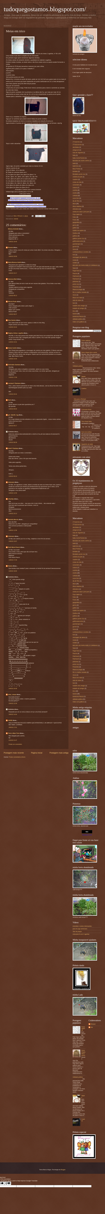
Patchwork (76, 279)
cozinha (75, 190)
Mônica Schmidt (13, 229)
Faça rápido (76, 214)
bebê (74, 163)
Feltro (74, 217)
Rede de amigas (78, 289)
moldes (75, 262)
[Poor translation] (7, 1183)
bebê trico (76, 166)
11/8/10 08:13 (13, 295)
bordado (75, 171)
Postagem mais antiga (59, 753)
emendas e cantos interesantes (82, 926)
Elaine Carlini (12, 348)
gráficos (75, 236)
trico (74, 311)
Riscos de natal (77, 297)
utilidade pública (77, 319)
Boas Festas (76, 169)
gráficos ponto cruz (78, 238)
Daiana (10, 566)
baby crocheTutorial (79, 158)
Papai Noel (76, 270)
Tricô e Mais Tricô (14, 733)
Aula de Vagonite (78, 152)
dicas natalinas (77, 206)
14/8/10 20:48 (13, 688)
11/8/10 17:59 (13, 377)
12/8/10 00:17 (13, 425)
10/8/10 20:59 (13, 256)
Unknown (11, 482)
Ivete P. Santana (13, 448)
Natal (74, 268)
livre (74, 254)
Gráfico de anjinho (78, 230)
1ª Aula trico (76, 142)
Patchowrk (76, 276)
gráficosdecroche (78, 241)
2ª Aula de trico (77, 144)
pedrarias (75, 281)
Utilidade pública (78, 366)
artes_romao (12, 694)
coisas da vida (77, 182)
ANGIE (10, 720)
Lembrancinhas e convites (81, 252)
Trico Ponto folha (86, 421)
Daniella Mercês (13, 519)
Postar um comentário (15, 744)
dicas (74, 203)
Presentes (76, 287)
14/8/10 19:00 (13, 571)
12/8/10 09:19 (13, 476)
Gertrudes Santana (14, 364)
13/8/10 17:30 (13, 560)
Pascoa (75, 273)
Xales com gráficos (78, 322)
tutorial (16, 219)
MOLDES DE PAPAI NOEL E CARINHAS (85, 265)
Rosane (10, 247)
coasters (75, 179)
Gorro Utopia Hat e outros (89, 352)
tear (74, 303)
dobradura (76, 209)
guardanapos (77, 244)
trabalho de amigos (78, 308)
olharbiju (11, 499)
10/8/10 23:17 (13, 273)
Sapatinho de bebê (87, 444)
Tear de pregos (77, 931)
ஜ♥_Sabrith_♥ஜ (13, 415)
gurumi (75, 246)
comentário (76, 185)
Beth (9, 400)
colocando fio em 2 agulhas (81, 934)
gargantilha (76, 222)
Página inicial (36, 753)
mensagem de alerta (79, 257)
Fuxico (75, 220)
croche (75, 193)
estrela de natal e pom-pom (81, 211)
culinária (75, 195)
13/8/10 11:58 (13, 530)
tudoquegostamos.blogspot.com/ (45, 9)
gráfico (75, 228)
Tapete (83, 376)
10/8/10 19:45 (13, 241)
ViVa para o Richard (80, 399)
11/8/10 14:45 (13, 359)
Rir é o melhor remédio (80, 292)
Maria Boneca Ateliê (14, 262)
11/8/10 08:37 (13, 314)
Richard (93, 1024)
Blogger (63, 1169)
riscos (74, 295)
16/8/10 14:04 (13, 714)
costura (75, 187)
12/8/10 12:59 (13, 493)
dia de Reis (76, 201)
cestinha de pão (77, 177)
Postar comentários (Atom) (17, 757)
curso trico (76, 198)
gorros (75, 225)
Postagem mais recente (14, 753)
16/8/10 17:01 (13, 727)
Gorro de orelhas (86, 432)
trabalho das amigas (79, 305)
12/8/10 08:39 (13, 442)
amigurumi (76, 150)
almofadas (76, 147)
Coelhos (83, 388)
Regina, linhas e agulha (15, 333)
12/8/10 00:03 (13, 409)
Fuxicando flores (86, 409)
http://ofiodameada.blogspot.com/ (20, 196)
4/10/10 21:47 (13, 740)
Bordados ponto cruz (79, 174)
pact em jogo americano (80, 929)
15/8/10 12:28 (13, 703)
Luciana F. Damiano (14, 383)
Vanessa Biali (12, 279)
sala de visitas (77, 300)
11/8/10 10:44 (13, 327)
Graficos (75, 233)
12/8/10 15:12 (13, 513)
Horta (74, 249)
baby (74, 155)
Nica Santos (12, 320)
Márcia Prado (12, 301)
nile (92, 1027)
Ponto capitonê (85, 340)
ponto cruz (76, 284)
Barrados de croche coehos (81, 160)
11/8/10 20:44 (13, 394)
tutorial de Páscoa (78, 316)
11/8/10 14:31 (13, 342)
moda (74, 260)
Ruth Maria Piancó (14, 547)
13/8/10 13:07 (13, 541)
